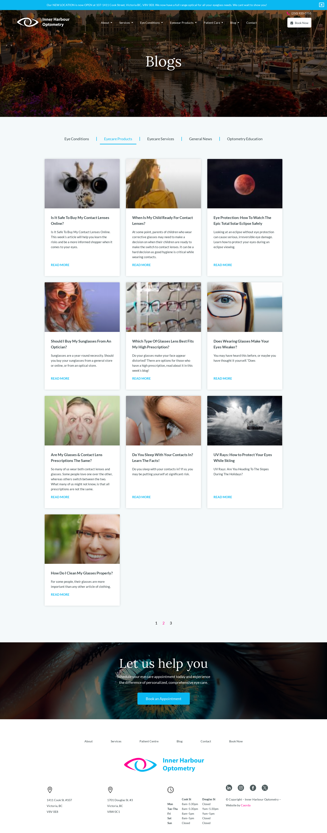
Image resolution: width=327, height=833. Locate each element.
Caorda (245, 805)
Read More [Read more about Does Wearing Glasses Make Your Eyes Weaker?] (223, 378)
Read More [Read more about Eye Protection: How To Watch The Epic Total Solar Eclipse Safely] (223, 265)
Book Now (236, 741)
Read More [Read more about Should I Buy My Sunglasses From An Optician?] (60, 378)
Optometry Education (245, 138)
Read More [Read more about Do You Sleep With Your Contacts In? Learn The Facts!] (141, 497)
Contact (206, 741)
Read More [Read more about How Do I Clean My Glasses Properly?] (60, 594)
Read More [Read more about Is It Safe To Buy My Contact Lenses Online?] (60, 265)
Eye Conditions (76, 138)
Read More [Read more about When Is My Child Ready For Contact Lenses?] (141, 265)
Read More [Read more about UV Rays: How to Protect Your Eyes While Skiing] (223, 497)
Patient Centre (149, 741)
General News (200, 138)
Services (116, 741)
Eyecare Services (160, 138)
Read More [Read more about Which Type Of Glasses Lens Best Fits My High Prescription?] (141, 378)
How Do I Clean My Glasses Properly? (82, 573)
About (88, 741)
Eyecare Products (118, 138)
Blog (179, 741)
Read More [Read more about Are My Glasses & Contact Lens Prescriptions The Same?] (60, 497)
